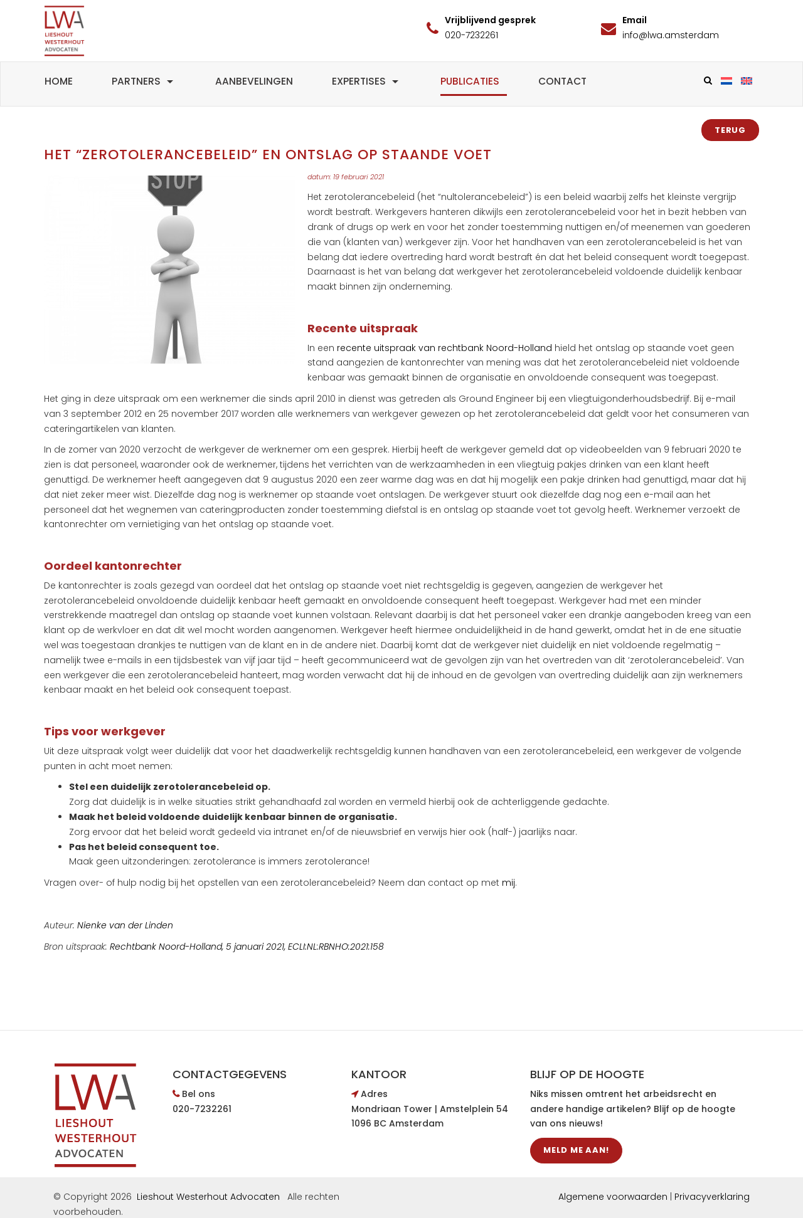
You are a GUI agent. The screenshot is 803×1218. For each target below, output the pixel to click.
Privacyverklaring (712, 1196)
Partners (144, 81)
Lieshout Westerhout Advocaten (208, 1196)
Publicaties (469, 81)
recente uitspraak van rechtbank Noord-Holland (444, 348)
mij (508, 882)
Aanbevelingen (254, 81)
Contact (562, 81)
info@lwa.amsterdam (670, 35)
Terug (730, 130)
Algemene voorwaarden (612, 1196)
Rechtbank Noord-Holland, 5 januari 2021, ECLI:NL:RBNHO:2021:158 (247, 946)
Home (59, 81)
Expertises (367, 81)
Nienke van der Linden (125, 925)
